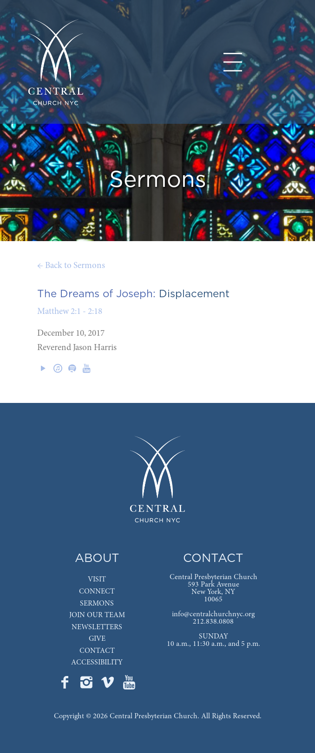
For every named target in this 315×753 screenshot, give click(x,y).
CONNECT (97, 591)
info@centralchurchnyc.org (213, 614)
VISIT (97, 579)
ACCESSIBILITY (97, 662)
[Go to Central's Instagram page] (87, 685)
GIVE (97, 639)
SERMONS (97, 603)
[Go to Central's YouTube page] (129, 685)
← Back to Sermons (71, 266)
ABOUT (97, 558)
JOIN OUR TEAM (97, 615)
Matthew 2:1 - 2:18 (69, 311)
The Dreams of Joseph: (96, 294)
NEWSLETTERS (97, 627)
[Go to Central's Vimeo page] (108, 685)
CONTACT (97, 651)
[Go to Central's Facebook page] (66, 685)
